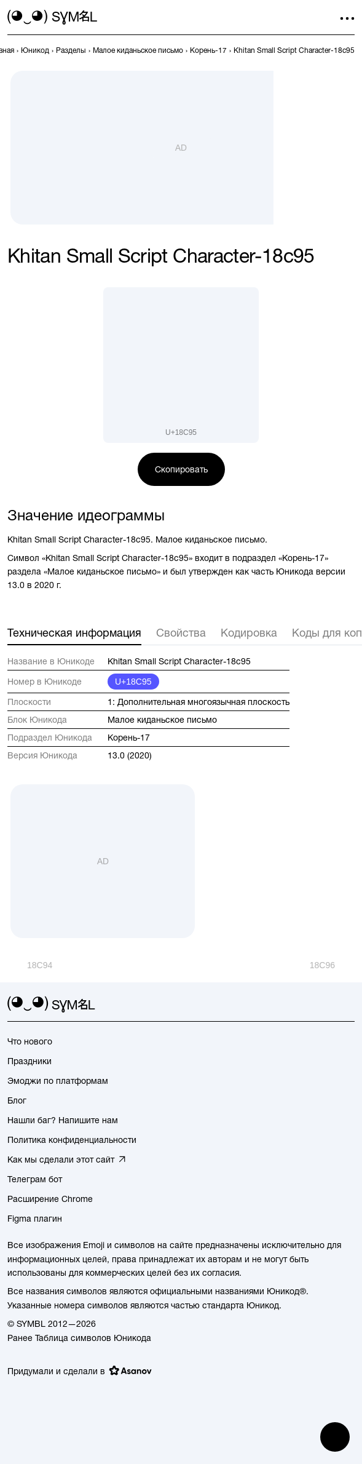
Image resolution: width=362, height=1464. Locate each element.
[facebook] (347, 1004)
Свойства (181, 632)
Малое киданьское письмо (162, 720)
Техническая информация (74, 632)
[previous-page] (35, 50)
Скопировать (181, 469)
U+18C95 (133, 681)
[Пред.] (29, 965)
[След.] (332, 965)
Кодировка (249, 632)
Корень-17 (129, 737)
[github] (325, 1004)
